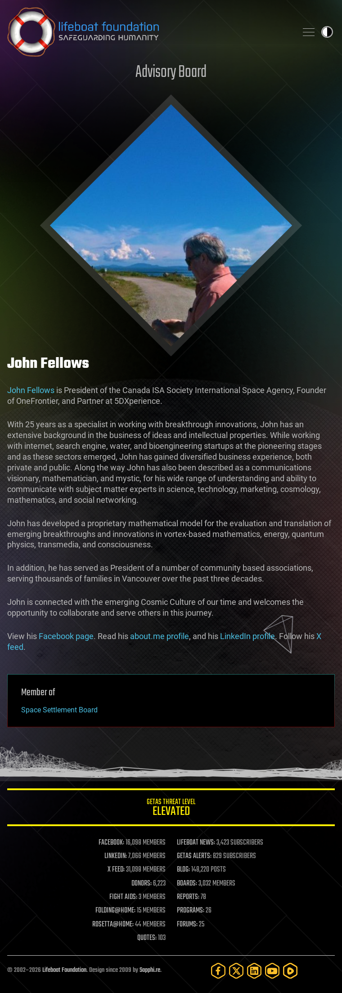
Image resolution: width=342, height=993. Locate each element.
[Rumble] (290, 971)
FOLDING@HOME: (115, 911)
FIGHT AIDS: (123, 897)
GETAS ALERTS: (194, 856)
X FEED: (116, 870)
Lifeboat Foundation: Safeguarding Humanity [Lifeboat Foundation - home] (148, 32)
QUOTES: (147, 938)
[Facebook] (218, 971)
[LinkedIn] (254, 971)
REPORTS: (188, 897)
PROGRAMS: (190, 911)
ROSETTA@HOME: (113, 924)
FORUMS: (187, 924)
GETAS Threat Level (171, 808)
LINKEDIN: (115, 856)
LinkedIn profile (247, 636)
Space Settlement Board (59, 710)
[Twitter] (236, 971)
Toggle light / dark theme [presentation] (327, 32)
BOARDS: (187, 884)
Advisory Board (171, 72)
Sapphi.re (150, 970)
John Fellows (30, 390)
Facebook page (66, 636)
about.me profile (159, 636)
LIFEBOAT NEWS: (196, 843)
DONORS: (141, 884)
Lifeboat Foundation (64, 970)
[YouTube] (272, 971)
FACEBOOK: (111, 843)
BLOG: (183, 870)
